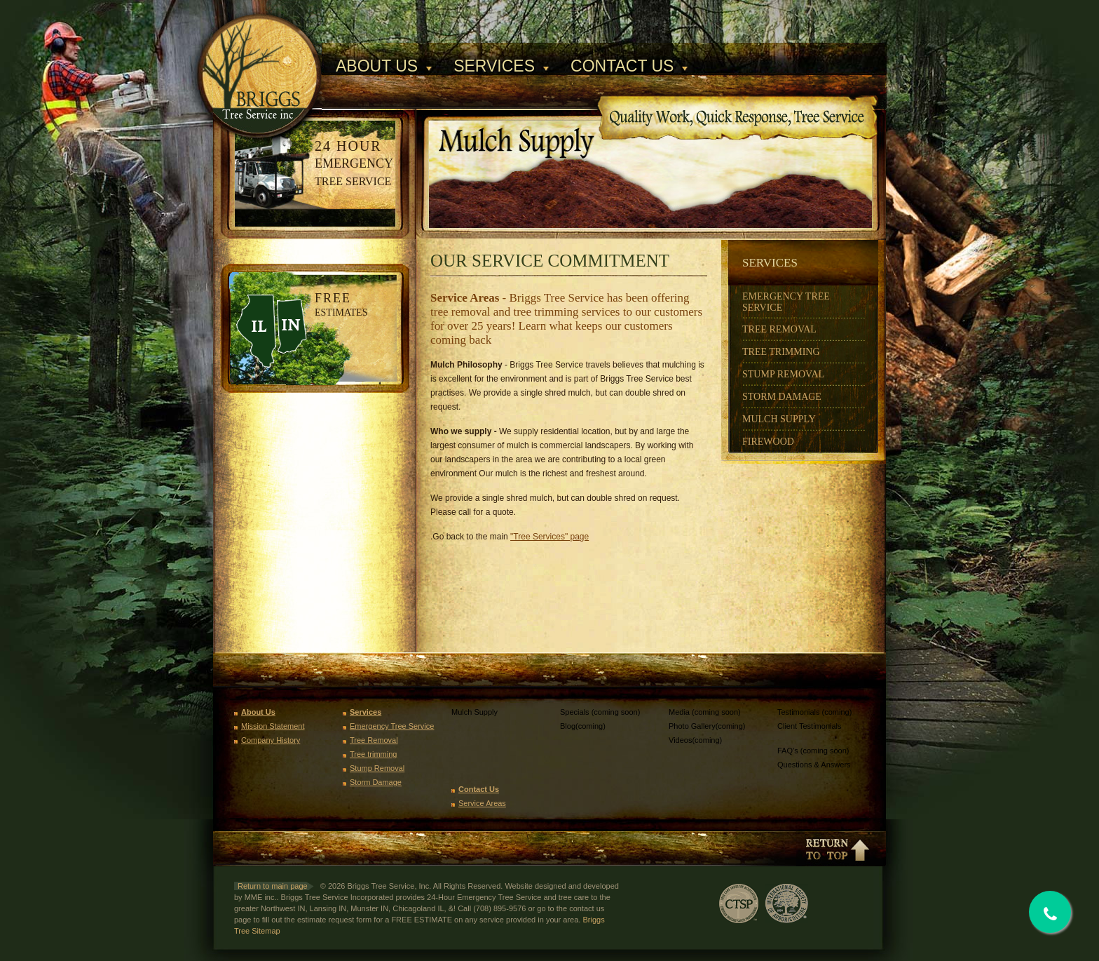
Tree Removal (779, 329)
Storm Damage (781, 396)
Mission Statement (272, 726)
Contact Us (622, 66)
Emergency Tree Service (392, 726)
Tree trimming (373, 754)
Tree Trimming (781, 352)
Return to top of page (837, 848)
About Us (377, 66)
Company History (270, 740)
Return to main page (273, 886)
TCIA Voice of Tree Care (840, 903)
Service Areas (482, 803)
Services (494, 66)
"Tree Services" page (549, 537)
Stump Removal (783, 374)
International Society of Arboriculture (786, 903)
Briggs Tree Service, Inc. (267, 54)
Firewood (768, 441)
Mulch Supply (779, 419)
